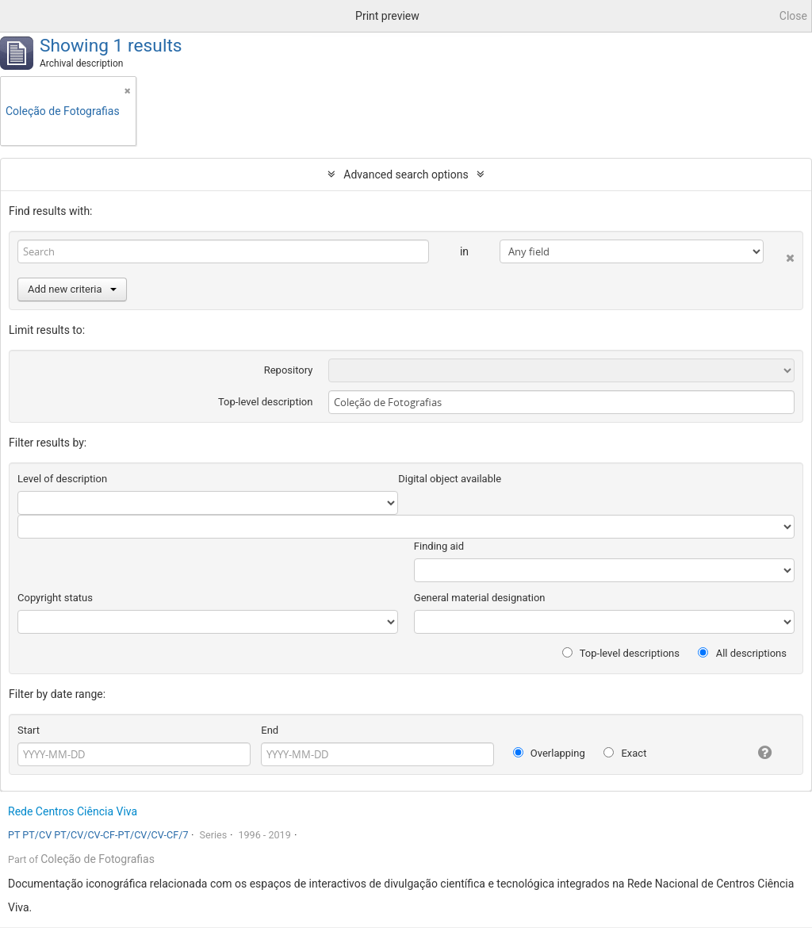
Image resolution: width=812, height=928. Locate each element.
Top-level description (265, 402)
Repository (288, 370)
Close (793, 16)
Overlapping (549, 753)
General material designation (480, 598)
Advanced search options (405, 174)
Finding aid (439, 546)
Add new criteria (72, 289)
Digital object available (449, 479)
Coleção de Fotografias (97, 859)
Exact (624, 753)
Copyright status (55, 598)
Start (28, 730)
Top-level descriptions (621, 653)
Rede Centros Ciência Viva (72, 811)
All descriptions (742, 653)
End (269, 730)
